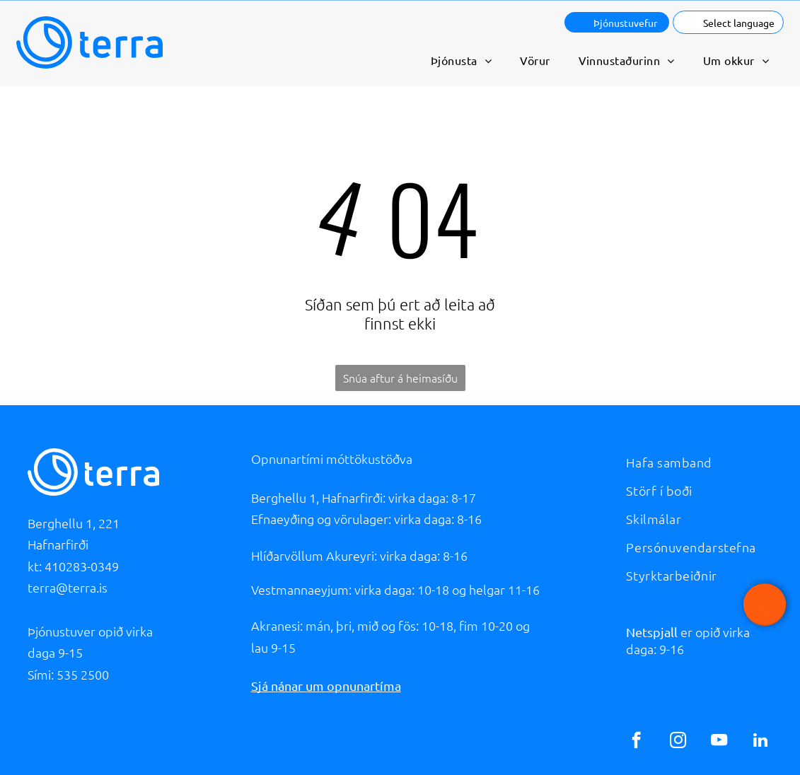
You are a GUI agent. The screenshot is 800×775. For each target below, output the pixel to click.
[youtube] (719, 742)
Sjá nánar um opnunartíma (326, 685)
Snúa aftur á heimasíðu (400, 377)
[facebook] (636, 742)
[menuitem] (461, 60)
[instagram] (678, 742)
